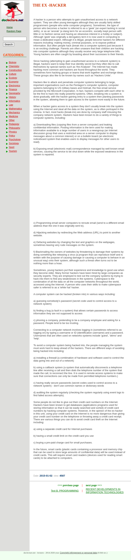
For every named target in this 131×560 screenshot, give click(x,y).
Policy (12, 135)
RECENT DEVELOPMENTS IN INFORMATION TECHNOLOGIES (105, 491)
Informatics (14, 101)
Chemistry (14, 66)
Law (11, 104)
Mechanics (14, 112)
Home (10, 27)
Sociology (14, 143)
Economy (13, 81)
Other (12, 120)
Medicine (13, 116)
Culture (12, 74)
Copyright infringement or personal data (78, 553)
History (12, 97)
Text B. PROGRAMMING (65, 490)
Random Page (14, 31)
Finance (13, 89)
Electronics (14, 85)
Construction (15, 70)
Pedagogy (14, 124)
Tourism (13, 151)
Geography (14, 93)
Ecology (13, 78)
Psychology (15, 139)
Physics (13, 131)
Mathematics (15, 108)
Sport (11, 147)
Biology (12, 62)
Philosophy (14, 128)
